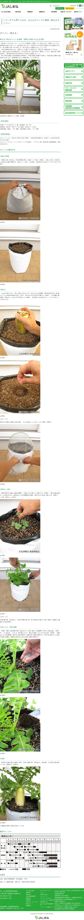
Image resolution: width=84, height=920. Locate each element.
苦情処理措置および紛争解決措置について (66, 899)
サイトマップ (79, 8)
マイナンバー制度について (47, 907)
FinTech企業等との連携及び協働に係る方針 (66, 907)
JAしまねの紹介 (30, 890)
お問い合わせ (59, 8)
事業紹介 (28, 894)
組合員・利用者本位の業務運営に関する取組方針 (67, 903)
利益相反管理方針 (59, 893)
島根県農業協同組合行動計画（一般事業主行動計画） (69, 897)
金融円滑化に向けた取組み (62, 895)
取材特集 (28, 900)
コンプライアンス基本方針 (47, 900)
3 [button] (77, 60)
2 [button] (74, 60)
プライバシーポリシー (46, 898)
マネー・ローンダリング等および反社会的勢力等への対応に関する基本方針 (69, 891)
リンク (42, 892)
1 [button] (72, 60)
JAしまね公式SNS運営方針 (47, 904)
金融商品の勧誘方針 (60, 901)
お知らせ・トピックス (32, 902)
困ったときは (69, 8)
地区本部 (28, 892)
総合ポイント (29, 904)
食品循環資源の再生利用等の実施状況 (65, 909)
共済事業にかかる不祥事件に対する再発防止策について (69, 905)
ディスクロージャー (45, 890)
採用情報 (28, 905)
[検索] (57, 6)
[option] (73, 47)
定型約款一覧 (43, 902)
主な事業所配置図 (30, 896)
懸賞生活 (28, 898)
